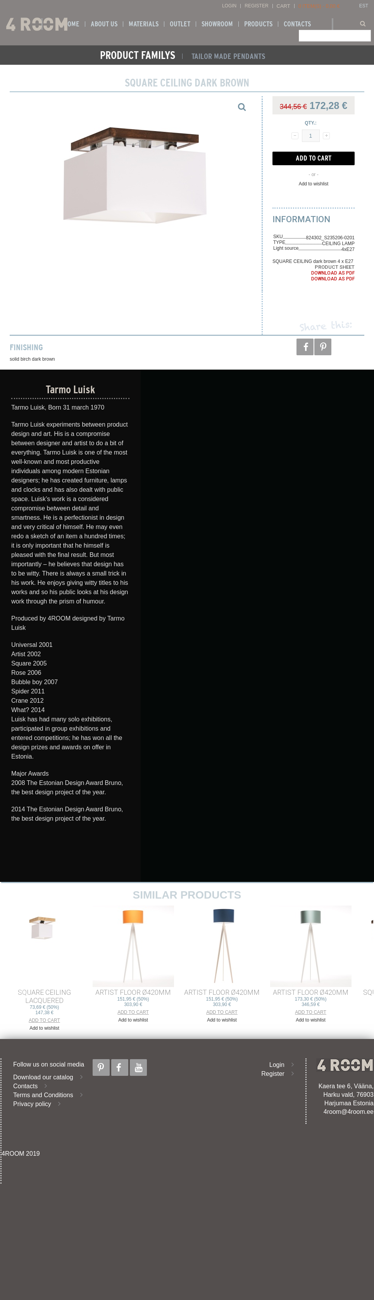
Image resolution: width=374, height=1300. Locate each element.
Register (256, 6)
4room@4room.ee (349, 1111)
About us (104, 24)
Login (229, 6)
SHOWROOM (217, 24)
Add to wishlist (314, 184)
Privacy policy (32, 1104)
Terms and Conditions (43, 1095)
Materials (144, 24)
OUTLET (180, 24)
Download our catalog (43, 1077)
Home (71, 24)
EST (363, 6)
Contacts (297, 24)
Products (258, 24)
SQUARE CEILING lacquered (44, 996)
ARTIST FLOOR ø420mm (133, 992)
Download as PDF (333, 273)
